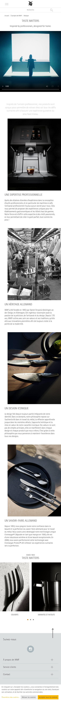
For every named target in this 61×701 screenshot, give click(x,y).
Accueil (7, 15)
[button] (27, 619)
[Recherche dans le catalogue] (30, 10)
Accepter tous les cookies (48, 697)
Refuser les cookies (29, 697)
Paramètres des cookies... (11, 697)
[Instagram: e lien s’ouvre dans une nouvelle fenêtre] (30, 649)
